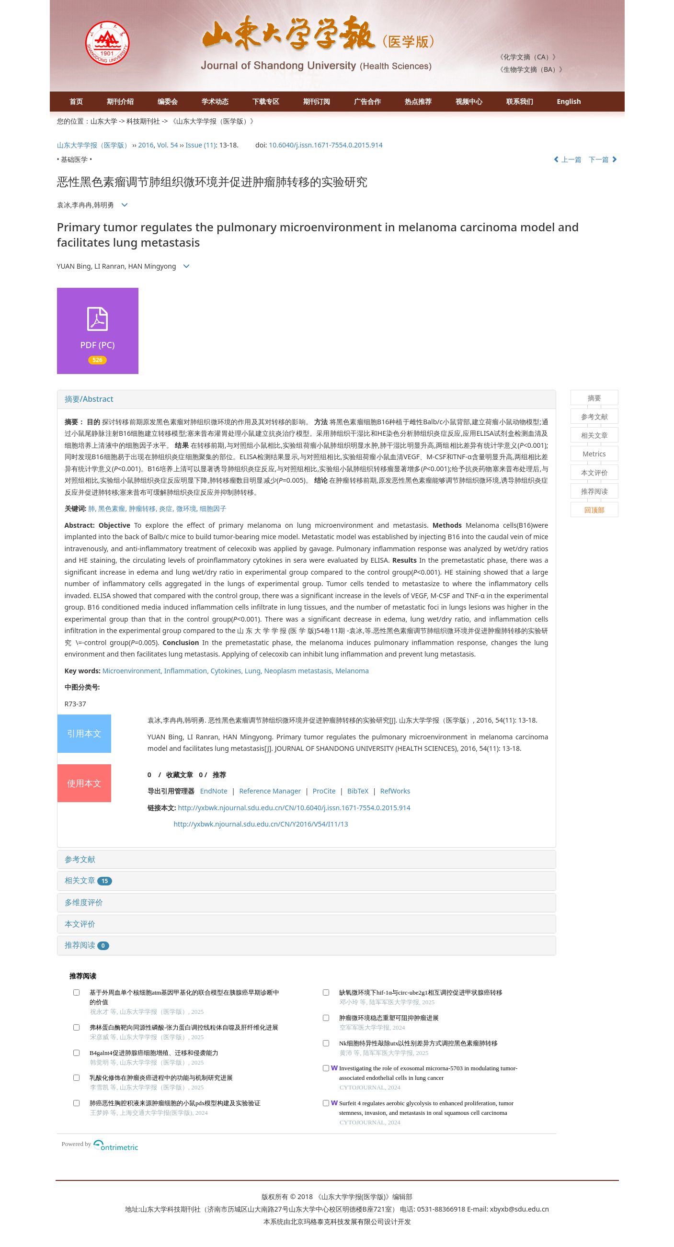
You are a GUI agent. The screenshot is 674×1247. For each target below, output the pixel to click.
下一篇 (603, 159)
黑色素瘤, (113, 508)
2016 (145, 144)
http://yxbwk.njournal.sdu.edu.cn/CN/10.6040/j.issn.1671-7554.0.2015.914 (294, 807)
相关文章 (89, 880)
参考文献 (80, 859)
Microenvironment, (133, 670)
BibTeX (357, 790)
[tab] (306, 399)
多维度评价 (84, 902)
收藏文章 (179, 774)
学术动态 (215, 101)
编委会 (168, 101)
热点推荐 (418, 101)
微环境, (188, 508)
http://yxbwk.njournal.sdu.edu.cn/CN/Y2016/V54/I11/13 (260, 823)
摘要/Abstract (89, 399)
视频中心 (469, 101)
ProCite (324, 790)
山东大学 (104, 120)
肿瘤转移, (144, 508)
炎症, (167, 508)
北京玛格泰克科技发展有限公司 (337, 1221)
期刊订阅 (316, 101)
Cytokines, (228, 670)
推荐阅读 (87, 945)
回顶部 (594, 509)
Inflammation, (187, 670)
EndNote (214, 790)
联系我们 (519, 101)
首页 (76, 101)
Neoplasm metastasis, (299, 670)
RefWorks (395, 790)
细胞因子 (213, 508)
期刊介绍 (120, 101)
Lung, (254, 670)
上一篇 (567, 159)
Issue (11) (201, 144)
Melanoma (352, 670)
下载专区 (265, 101)
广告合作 (367, 101)
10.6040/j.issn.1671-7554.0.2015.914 (326, 144)
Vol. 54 (167, 144)
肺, (93, 508)
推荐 (219, 774)
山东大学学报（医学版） (94, 144)
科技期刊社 (143, 120)
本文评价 (80, 923)
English (569, 101)
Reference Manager (270, 790)
